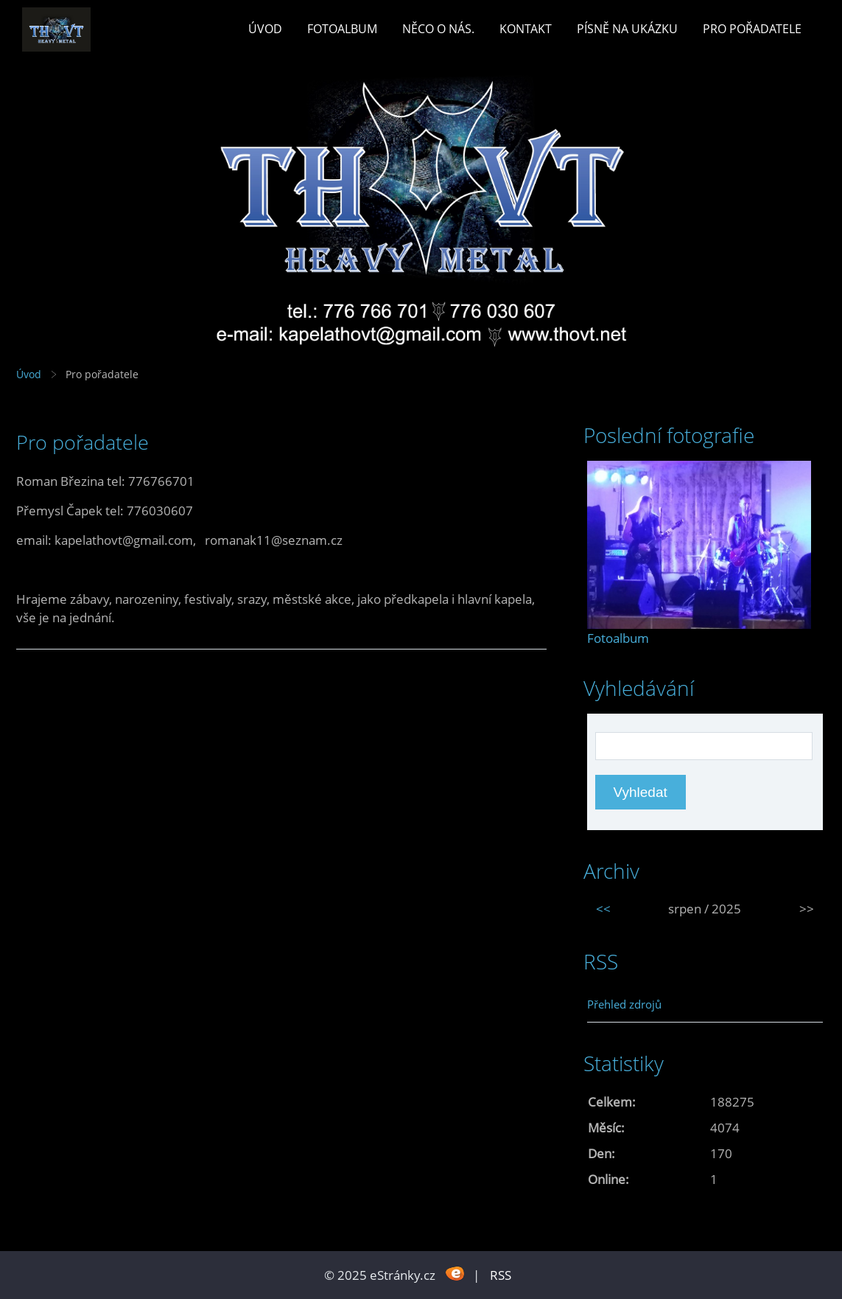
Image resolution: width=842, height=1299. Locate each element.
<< (603, 908)
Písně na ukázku (627, 29)
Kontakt (525, 29)
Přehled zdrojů (624, 1004)
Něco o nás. (438, 29)
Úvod (265, 29)
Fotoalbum (342, 29)
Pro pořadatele (752, 29)
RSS (500, 1275)
